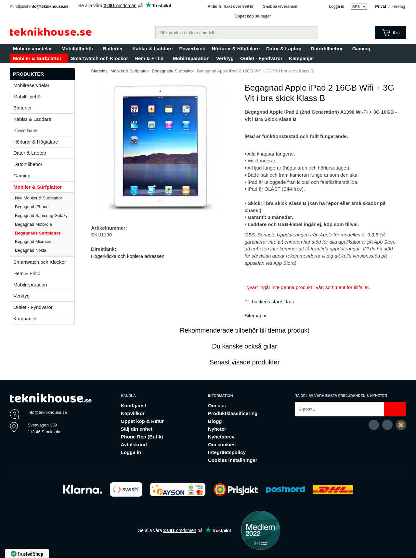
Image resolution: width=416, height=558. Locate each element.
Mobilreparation (191, 58)
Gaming (362, 48)
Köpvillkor (133, 413)
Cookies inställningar (232, 460)
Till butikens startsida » (269, 301)
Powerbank (192, 48)
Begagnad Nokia (30, 250)
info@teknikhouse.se (48, 6)
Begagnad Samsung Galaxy (41, 215)
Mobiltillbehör (78, 48)
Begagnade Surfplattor (37, 233)
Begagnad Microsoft (34, 241)
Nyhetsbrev (221, 436)
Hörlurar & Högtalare (236, 48)
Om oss (217, 405)
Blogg (215, 421)
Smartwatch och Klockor (99, 58)
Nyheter (217, 429)
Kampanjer (301, 58)
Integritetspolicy (227, 452)
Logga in (336, 6)
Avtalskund (134, 444)
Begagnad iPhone (31, 206)
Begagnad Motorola (33, 224)
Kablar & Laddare (152, 48)
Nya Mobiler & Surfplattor (38, 198)
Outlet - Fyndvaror (261, 58)
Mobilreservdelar (34, 48)
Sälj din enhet (137, 429)
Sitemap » (256, 315)
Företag (398, 6)
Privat (380, 6)
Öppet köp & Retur (142, 421)
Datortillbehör (328, 48)
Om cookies (222, 444)
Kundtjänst (133, 405)
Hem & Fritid (150, 58)
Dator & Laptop (285, 48)
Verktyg (225, 58)
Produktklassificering (233, 413)
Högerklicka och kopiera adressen (127, 256)
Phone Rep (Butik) (142, 436)
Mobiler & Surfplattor (38, 58)
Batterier (114, 48)
